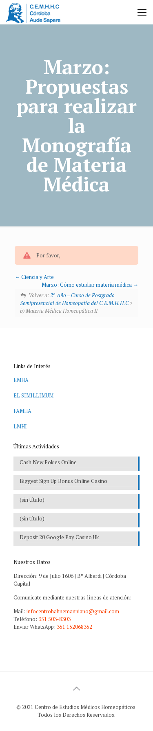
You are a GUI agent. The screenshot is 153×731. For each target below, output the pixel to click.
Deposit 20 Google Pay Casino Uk (59, 537)
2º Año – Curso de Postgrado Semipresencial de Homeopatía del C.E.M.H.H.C (74, 299)
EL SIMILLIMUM (33, 395)
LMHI (20, 426)
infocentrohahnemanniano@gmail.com (73, 611)
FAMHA (22, 411)
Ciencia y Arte (34, 277)
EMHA (21, 380)
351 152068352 (74, 626)
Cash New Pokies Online (48, 462)
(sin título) (32, 499)
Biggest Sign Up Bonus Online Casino (63, 481)
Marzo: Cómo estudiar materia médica (90, 284)
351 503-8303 (54, 619)
